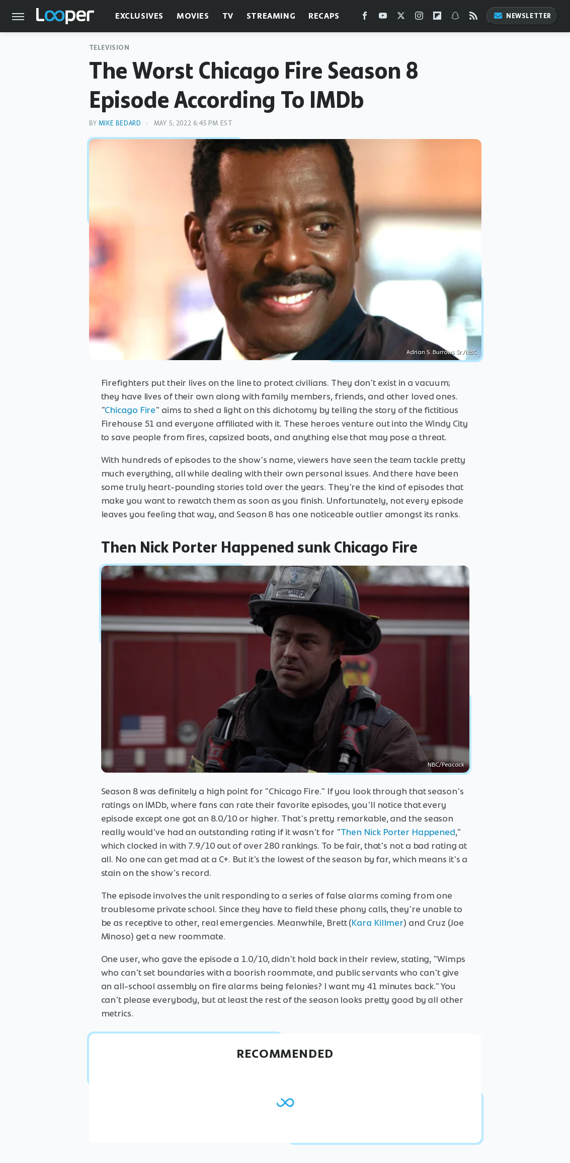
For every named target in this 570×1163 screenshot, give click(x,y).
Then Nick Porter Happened (398, 832)
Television (109, 47)
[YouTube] (383, 18)
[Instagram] (419, 18)
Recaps (324, 16)
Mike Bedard (120, 123)
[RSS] (473, 18)
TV (227, 16)
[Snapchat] (455, 18)
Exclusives (139, 16)
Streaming (271, 16)
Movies (193, 16)
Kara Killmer (377, 923)
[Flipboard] (437, 18)
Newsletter (522, 16)
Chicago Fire (130, 410)
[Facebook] (365, 18)
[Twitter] (401, 18)
